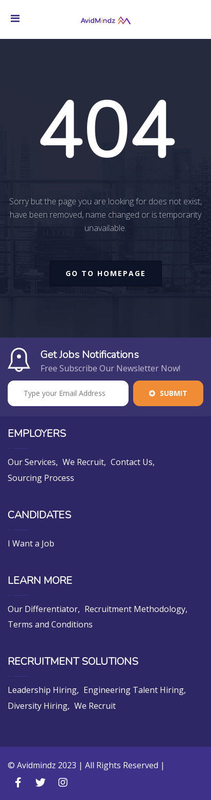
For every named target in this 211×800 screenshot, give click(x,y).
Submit (168, 393)
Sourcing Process (41, 477)
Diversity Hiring (38, 705)
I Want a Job (31, 543)
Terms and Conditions (50, 624)
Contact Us (132, 462)
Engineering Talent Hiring (133, 690)
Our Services (32, 462)
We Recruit (83, 462)
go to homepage (106, 273)
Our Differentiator (43, 609)
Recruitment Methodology (135, 609)
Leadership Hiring (42, 690)
